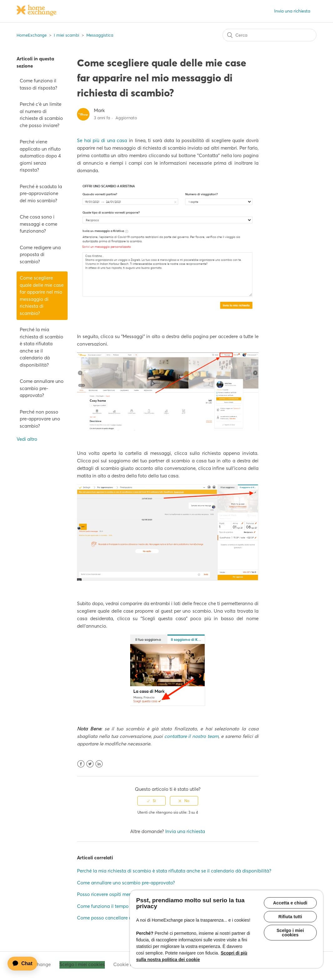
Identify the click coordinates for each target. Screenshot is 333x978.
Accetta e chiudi (290, 902)
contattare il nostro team (191, 736)
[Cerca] (269, 35)
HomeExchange (32, 35)
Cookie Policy (128, 964)
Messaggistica (99, 35)
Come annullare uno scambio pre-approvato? (42, 388)
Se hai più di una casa (102, 140)
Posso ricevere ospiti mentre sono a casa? (122, 894)
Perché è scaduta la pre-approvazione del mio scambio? (41, 193)
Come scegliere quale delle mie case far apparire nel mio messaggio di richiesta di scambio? (42, 295)
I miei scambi (66, 35)
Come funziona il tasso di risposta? (38, 84)
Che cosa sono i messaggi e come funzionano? (38, 224)
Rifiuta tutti (290, 917)
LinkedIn (99, 764)
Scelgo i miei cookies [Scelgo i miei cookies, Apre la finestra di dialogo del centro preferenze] (290, 934)
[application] (25, 963)
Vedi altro (27, 439)
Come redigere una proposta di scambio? (40, 254)
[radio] (151, 801)
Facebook (81, 764)
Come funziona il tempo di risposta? (116, 906)
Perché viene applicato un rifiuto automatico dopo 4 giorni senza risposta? (40, 156)
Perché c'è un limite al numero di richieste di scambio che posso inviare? (41, 114)
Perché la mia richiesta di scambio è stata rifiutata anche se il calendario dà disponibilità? (41, 347)
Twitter (90, 764)
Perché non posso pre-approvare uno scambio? (40, 419)
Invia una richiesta (292, 11)
